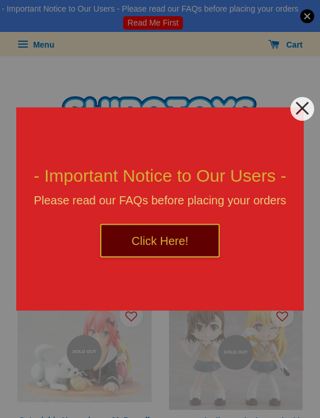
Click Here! (160, 241)
